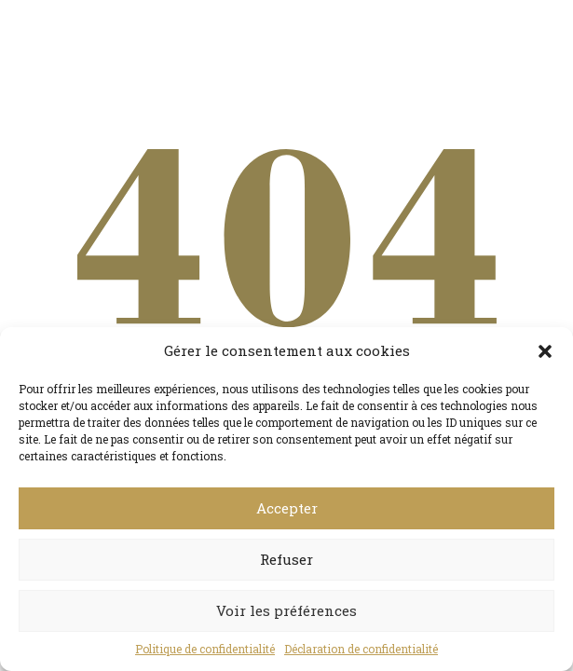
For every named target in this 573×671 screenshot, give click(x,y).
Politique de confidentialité (205, 648)
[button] (545, 351)
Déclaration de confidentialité (361, 648)
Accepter (287, 508)
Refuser (286, 559)
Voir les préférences (286, 610)
